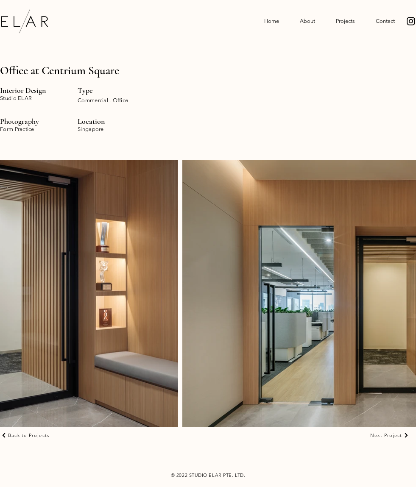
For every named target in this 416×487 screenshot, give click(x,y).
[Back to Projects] (25, 435)
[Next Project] (389, 435)
